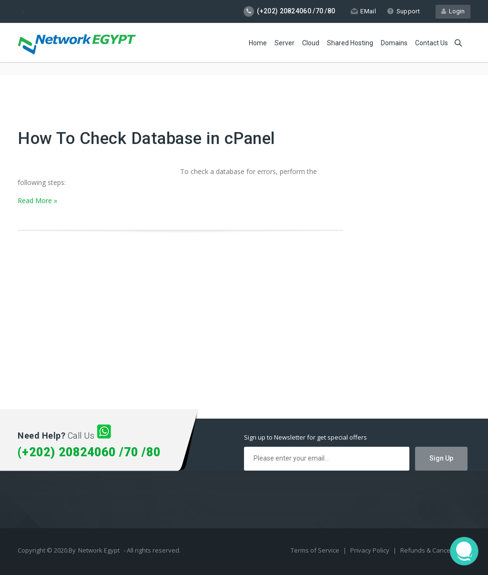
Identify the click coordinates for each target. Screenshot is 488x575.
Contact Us (431, 43)
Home (258, 43)
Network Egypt (99, 550)
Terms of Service (316, 550)
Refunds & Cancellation (434, 550)
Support (403, 11)
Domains (394, 43)
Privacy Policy (370, 550)
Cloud (310, 43)
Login (453, 11)
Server (284, 43)
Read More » (37, 200)
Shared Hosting (350, 43)
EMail (363, 11)
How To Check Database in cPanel (146, 138)
